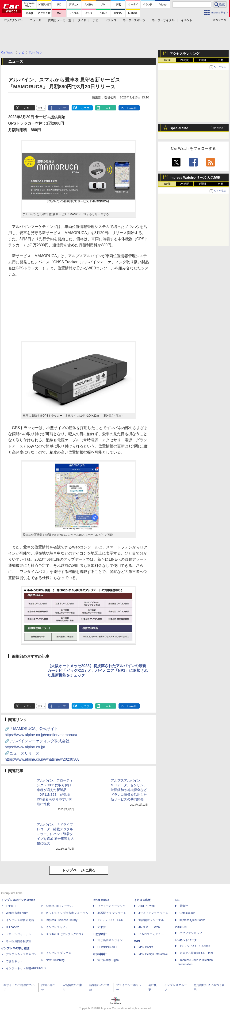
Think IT (11, 906)
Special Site (179, 128)
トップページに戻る (79, 870)
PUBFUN (181, 927)
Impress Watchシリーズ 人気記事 (195, 177)
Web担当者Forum (17, 913)
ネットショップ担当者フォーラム (67, 913)
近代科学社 (100, 954)
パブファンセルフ (191, 933)
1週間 (202, 60)
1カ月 (220, 60)
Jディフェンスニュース (153, 913)
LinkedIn (132, 108)
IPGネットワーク (186, 940)
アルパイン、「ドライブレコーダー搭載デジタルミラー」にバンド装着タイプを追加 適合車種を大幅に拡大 (55, 834)
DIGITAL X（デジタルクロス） (65, 934)
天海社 (184, 906)
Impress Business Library (61, 920)
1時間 (167, 60)
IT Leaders (12, 927)
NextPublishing (55, 960)
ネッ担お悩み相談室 (18, 941)
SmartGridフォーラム (59, 906)
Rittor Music (101, 900)
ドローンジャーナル (18, 934)
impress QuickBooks (192, 920)
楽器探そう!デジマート (111, 913)
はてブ (85, 108)
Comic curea (187, 913)
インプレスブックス (58, 953)
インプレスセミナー (58, 927)
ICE (177, 900)
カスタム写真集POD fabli (196, 953)
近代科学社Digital (108, 960)
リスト (41, 108)
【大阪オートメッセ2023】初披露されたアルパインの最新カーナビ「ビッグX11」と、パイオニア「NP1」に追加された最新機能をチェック (97, 670)
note (108, 108)
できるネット (14, 961)
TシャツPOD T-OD (110, 920)
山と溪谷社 (100, 934)
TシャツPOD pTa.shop (195, 946)
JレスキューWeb (149, 927)
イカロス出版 (142, 900)
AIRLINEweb (146, 906)
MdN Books (145, 947)
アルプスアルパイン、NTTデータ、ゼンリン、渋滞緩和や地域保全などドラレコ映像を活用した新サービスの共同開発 (129, 790)
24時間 (184, 60)
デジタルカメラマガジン (21, 954)
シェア (62, 108)
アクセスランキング (184, 54)
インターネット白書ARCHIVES (26, 968)
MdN (137, 941)
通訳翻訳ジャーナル (151, 920)
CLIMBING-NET (107, 947)
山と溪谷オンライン (110, 940)
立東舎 (101, 927)
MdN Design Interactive (153, 954)
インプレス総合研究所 (20, 920)
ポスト (28, 108)
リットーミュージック (111, 906)
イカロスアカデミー (151, 934)
